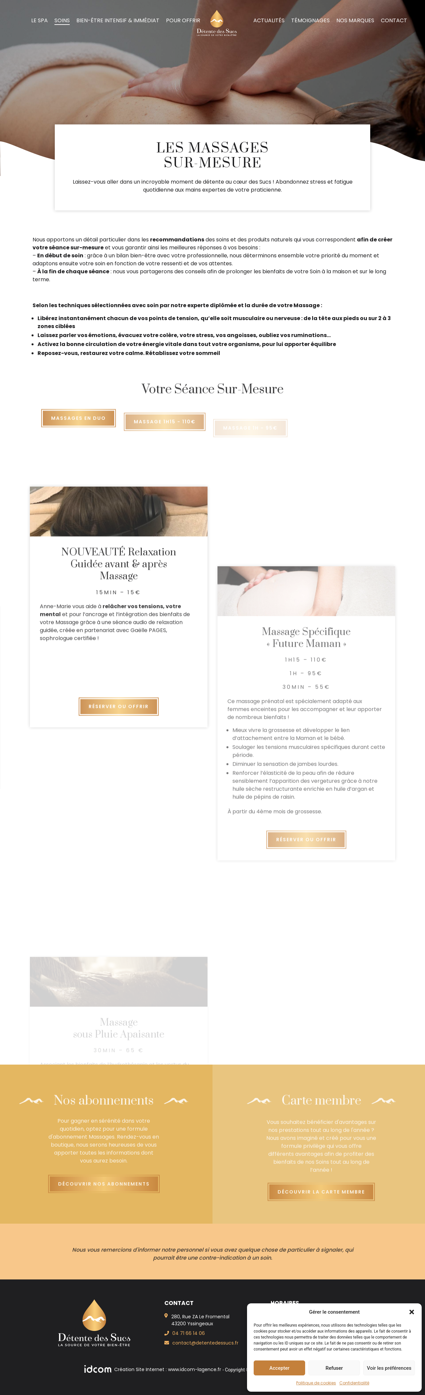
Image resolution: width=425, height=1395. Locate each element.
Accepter (279, 1368)
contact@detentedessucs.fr (205, 1343)
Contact (394, 20)
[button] (411, 1312)
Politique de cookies (316, 1383)
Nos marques (355, 20)
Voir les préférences (389, 1368)
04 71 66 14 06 (188, 1333)
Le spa (39, 20)
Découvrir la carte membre (321, 1200)
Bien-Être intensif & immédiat (117, 20)
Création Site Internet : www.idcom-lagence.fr (153, 1369)
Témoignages (310, 20)
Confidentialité (354, 1383)
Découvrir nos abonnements (104, 1192)
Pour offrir (183, 20)
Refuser (334, 1368)
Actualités (269, 20)
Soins (62, 20)
